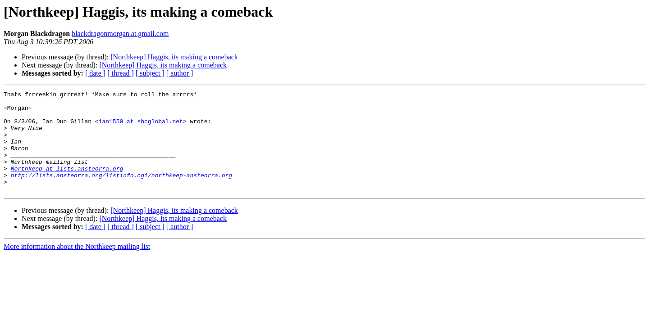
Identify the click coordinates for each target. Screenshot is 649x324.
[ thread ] (120, 73)
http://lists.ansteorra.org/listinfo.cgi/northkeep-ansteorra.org (121, 193)
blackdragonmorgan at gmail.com (120, 33)
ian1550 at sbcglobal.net (141, 128)
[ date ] (95, 73)
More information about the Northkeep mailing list (77, 266)
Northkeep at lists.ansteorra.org (67, 184)
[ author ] (179, 73)
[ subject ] (150, 73)
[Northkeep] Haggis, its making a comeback (174, 57)
